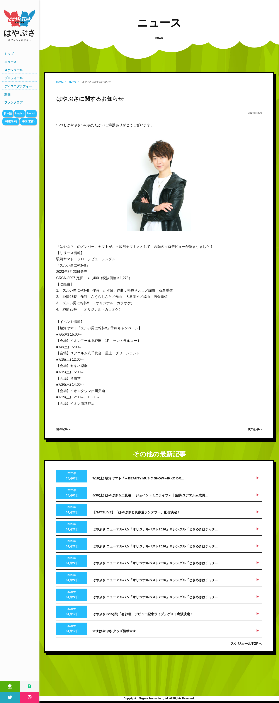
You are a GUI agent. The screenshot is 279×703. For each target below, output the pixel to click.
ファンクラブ (13, 102)
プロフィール (13, 78)
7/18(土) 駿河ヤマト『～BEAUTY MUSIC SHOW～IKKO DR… (138, 478)
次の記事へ (255, 429)
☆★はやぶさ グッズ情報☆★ (114, 631)
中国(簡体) (11, 121)
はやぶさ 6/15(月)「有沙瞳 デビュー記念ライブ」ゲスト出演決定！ (142, 614)
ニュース (10, 62)
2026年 (71, 476)
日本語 (8, 113)
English (19, 113)
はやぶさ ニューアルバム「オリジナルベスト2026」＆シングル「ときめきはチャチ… (155, 529)
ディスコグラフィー (18, 86)
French (31, 113)
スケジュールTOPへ (246, 643)
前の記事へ (63, 429)
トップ (9, 54)
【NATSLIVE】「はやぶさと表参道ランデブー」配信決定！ (136, 512)
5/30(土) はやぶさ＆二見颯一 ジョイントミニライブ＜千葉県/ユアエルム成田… (150, 495)
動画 (7, 94)
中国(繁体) (28, 121)
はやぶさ (19, 35)
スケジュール (13, 70)
